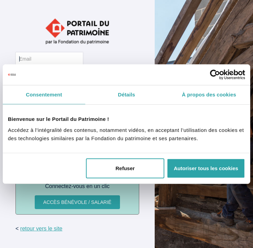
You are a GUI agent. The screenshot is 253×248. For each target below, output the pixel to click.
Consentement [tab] (44, 94)
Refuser (125, 168)
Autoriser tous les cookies (206, 168)
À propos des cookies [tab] (209, 94)
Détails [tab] (126, 94)
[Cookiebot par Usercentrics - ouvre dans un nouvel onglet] (215, 75)
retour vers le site (41, 228)
